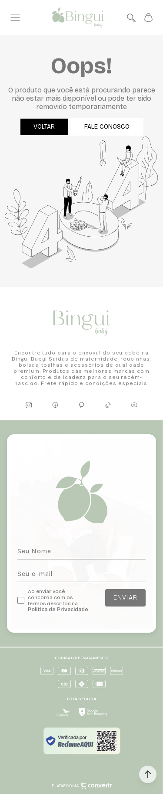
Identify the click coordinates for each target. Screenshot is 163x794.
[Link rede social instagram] (28, 405)
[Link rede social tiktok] (108, 405)
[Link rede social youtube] (134, 405)
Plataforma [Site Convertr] (82, 786)
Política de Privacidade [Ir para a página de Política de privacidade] (58, 610)
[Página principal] (77, 17)
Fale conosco (107, 126)
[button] (147, 774)
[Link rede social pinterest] (81, 405)
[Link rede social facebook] (55, 405)
